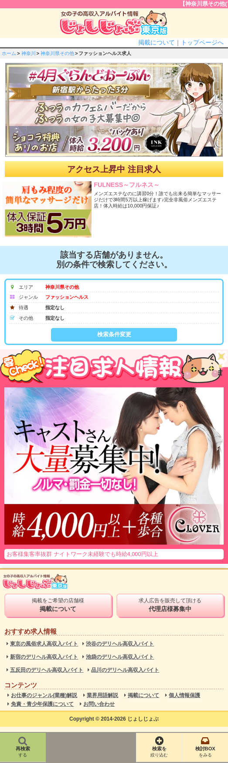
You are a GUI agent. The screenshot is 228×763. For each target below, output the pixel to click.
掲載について (156, 42)
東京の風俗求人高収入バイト (44, 644)
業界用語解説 (102, 695)
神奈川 (28, 53)
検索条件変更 (114, 334)
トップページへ (202, 42)
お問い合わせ (99, 704)
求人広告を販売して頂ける (170, 604)
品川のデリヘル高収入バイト (125, 670)
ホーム (9, 53)
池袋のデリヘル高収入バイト (120, 657)
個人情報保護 (184, 695)
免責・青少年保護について (42, 704)
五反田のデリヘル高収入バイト (46, 670)
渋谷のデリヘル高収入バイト (120, 644)
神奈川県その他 (57, 53)
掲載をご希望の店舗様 (58, 604)
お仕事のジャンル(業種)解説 (44, 695)
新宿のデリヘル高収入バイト (44, 657)
